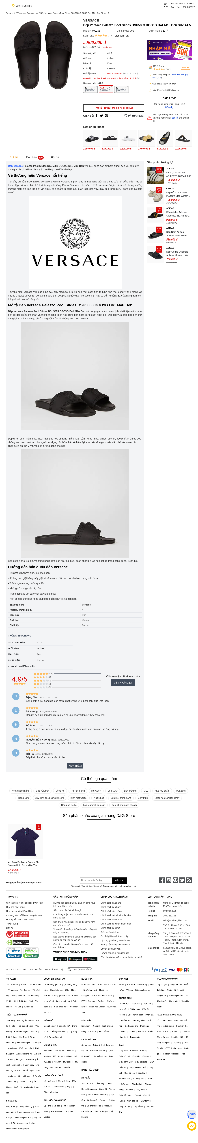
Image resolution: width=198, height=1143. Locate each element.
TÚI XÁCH (11, 979)
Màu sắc (13, 654)
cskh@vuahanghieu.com (175, 920)
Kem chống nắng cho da (124, 805)
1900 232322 (188, 7)
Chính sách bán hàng (111, 903)
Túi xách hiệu (78, 790)
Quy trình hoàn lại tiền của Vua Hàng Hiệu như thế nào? (73, 946)
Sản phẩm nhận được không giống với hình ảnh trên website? (74, 923)
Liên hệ (9, 928)
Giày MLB (143, 798)
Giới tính (13, 648)
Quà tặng (180, 790)
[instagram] (168, 880)
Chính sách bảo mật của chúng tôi (119, 886)
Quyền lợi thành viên (111, 949)
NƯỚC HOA (86, 979)
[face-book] (162, 880)
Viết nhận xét (123, 682)
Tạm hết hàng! (113, 108)
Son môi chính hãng (121, 798)
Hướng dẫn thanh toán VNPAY (21, 919)
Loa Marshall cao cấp (94, 805)
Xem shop (169, 97)
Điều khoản (36, 970)
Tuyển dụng (12, 923)
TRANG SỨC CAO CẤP (167, 979)
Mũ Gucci (96, 790)
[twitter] (182, 880)
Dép (131, 30)
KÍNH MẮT (86, 1020)
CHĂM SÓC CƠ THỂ (53, 1075)
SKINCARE (11, 1101)
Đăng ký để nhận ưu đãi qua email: (24, 882)
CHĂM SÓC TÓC (89, 1039)
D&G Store (159, 66)
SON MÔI (123, 979)
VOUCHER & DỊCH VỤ (54, 979)
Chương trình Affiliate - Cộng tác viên (24, 915)
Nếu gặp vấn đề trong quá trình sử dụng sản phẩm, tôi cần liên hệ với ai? (74, 938)
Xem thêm (75, 765)
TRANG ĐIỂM (125, 998)
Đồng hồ (60, 790)
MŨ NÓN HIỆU (50, 1045)
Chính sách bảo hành (111, 907)
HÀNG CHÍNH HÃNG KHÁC (169, 1015)
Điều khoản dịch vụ (110, 932)
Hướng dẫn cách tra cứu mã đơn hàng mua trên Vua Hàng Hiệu (74, 904)
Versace (21, 13)
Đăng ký (169, 107)
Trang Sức (23, 798)
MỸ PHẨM (85, 1078)
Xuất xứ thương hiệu (21, 666)
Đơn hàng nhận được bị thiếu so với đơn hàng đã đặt (73, 916)
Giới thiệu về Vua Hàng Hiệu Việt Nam (24, 903)
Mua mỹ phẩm (162, 790)
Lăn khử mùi (130, 790)
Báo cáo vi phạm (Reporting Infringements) (121, 957)
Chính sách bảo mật (110, 928)
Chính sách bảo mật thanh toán (116, 923)
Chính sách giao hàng (111, 911)
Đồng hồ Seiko (69, 805)
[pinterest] (175, 880)
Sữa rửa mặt (42, 790)
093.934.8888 (186, 3)
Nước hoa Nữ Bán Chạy (167, 798)
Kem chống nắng (20, 790)
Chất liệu (14, 660)
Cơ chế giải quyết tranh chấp (114, 936)
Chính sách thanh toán (111, 919)
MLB (146, 790)
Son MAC (113, 790)
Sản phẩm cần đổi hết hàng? (67, 910)
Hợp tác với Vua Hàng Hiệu (19, 911)
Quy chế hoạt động (15, 907)
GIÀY (121, 1045)
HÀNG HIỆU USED (90, 1070)
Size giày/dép (16, 642)
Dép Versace (32, 13)
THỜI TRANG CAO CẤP (17, 1015)
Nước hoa (99, 798)
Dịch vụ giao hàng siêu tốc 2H (115, 940)
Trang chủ (10, 13)
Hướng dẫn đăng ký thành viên (115, 944)
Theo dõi (185, 68)
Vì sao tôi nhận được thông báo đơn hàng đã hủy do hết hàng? (75, 931)
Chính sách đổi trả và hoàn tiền (116, 915)
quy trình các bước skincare (49, 798)
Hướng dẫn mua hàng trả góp (115, 953)
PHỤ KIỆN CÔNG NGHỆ (55, 1100)
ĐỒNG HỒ (48, 1020)
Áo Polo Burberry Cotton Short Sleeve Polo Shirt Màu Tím (24, 864)
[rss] (189, 880)
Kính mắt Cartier (78, 798)
